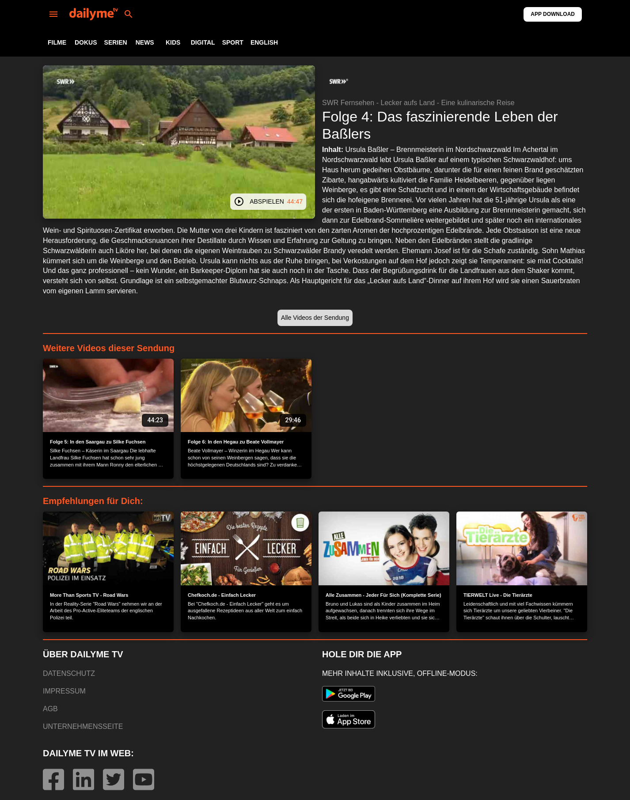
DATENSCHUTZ (69, 673)
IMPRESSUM (64, 691)
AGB (50, 709)
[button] (338, 81)
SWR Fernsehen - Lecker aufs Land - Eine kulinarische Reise (418, 102)
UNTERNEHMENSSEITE (83, 726)
